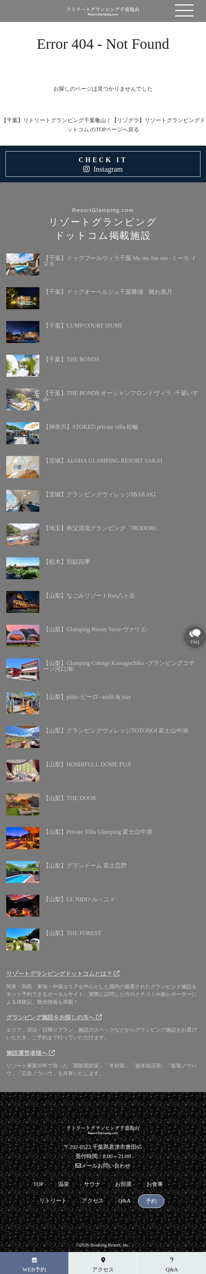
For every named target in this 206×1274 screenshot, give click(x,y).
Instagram (108, 169)
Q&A (124, 1201)
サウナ (92, 1184)
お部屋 (123, 1184)
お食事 (154, 1184)
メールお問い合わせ (103, 1166)
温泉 (63, 1184)
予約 (151, 1201)
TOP (38, 1184)
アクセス (93, 1201)
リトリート (53, 1201)
